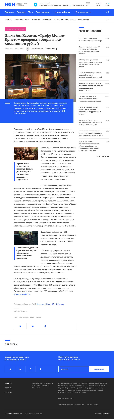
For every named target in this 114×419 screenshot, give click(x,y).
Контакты (8, 388)
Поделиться (51, 49)
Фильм (38, 317)
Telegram (60, 304)
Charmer (106, 413)
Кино (32, 317)
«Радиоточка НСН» (22, 294)
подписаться (99, 369)
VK (53, 304)
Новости (41, 304)
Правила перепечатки (13, 413)
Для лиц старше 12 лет (33, 413)
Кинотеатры (23, 317)
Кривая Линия (62, 12)
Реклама (8, 392)
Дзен (48, 304)
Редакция (8, 383)
